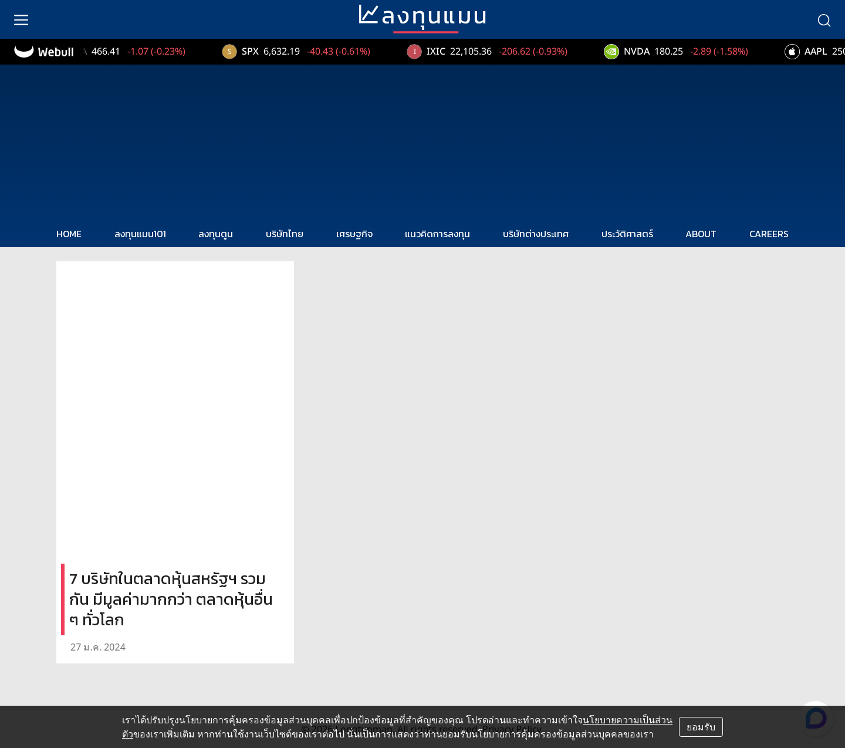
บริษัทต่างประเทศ (536, 234)
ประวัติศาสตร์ (627, 234)
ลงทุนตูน (215, 234)
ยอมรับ (701, 726)
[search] (824, 19)
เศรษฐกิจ (354, 234)
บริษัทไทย (284, 234)
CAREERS (769, 234)
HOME (69, 234)
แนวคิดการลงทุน (437, 234)
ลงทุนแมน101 (140, 234)
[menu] (21, 19)
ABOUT (700, 234)
